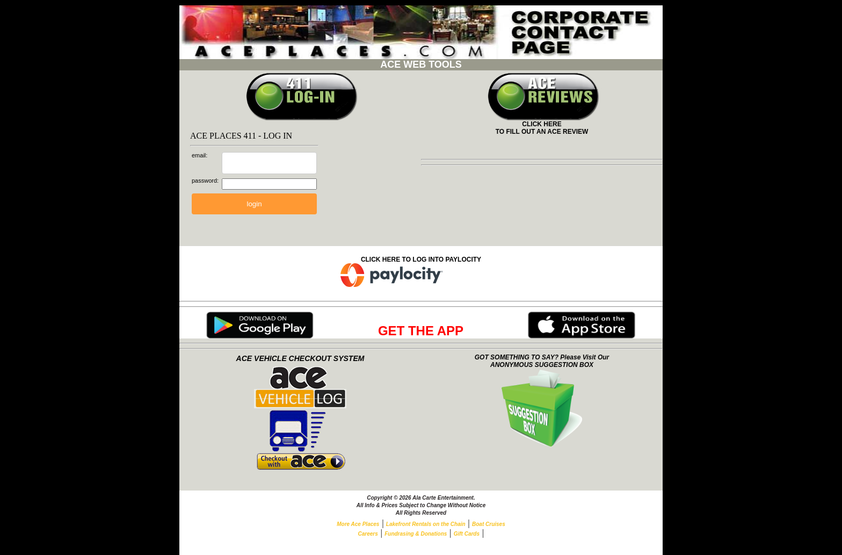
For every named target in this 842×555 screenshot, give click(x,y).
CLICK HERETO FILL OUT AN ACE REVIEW (542, 124)
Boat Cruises (488, 524)
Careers (368, 534)
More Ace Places (358, 524)
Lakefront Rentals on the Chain (426, 524)
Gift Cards (467, 534)
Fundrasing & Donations (415, 534)
